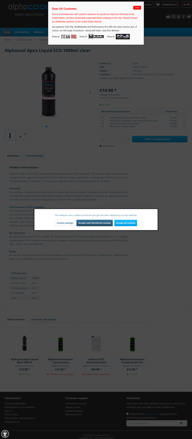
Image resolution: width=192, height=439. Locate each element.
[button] (5, 433)
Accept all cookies (125, 222)
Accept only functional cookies (94, 222)
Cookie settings (65, 222)
